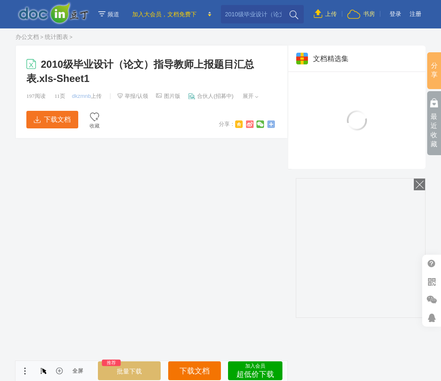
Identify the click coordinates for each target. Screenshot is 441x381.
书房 (361, 13)
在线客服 (431, 318)
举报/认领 (133, 96)
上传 (325, 13)
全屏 (77, 371)
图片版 (168, 96)
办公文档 (27, 36)
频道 (108, 14)
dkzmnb (81, 96)
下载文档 (52, 119)
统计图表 (56, 36)
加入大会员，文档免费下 (164, 14)
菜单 (25, 371)
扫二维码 (431, 282)
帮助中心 (431, 264)
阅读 (36, 96)
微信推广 (431, 300)
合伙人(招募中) (210, 96)
